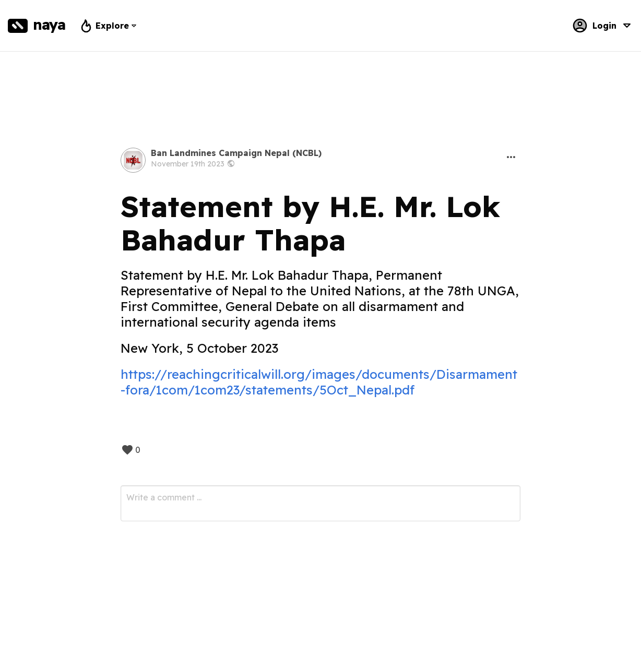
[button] (511, 157)
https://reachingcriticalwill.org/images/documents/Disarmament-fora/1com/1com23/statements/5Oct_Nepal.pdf (319, 382)
